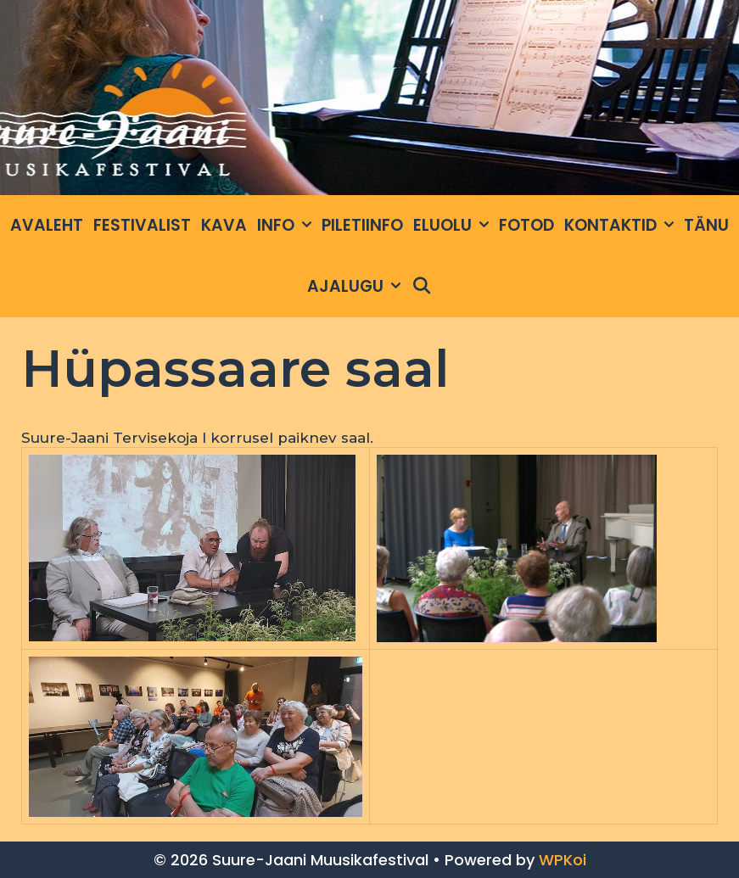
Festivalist (142, 225)
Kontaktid (621, 225)
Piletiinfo (362, 225)
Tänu (706, 225)
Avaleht (46, 225)
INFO (286, 225)
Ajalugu (356, 286)
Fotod (526, 225)
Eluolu (453, 225)
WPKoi (562, 859)
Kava (224, 225)
